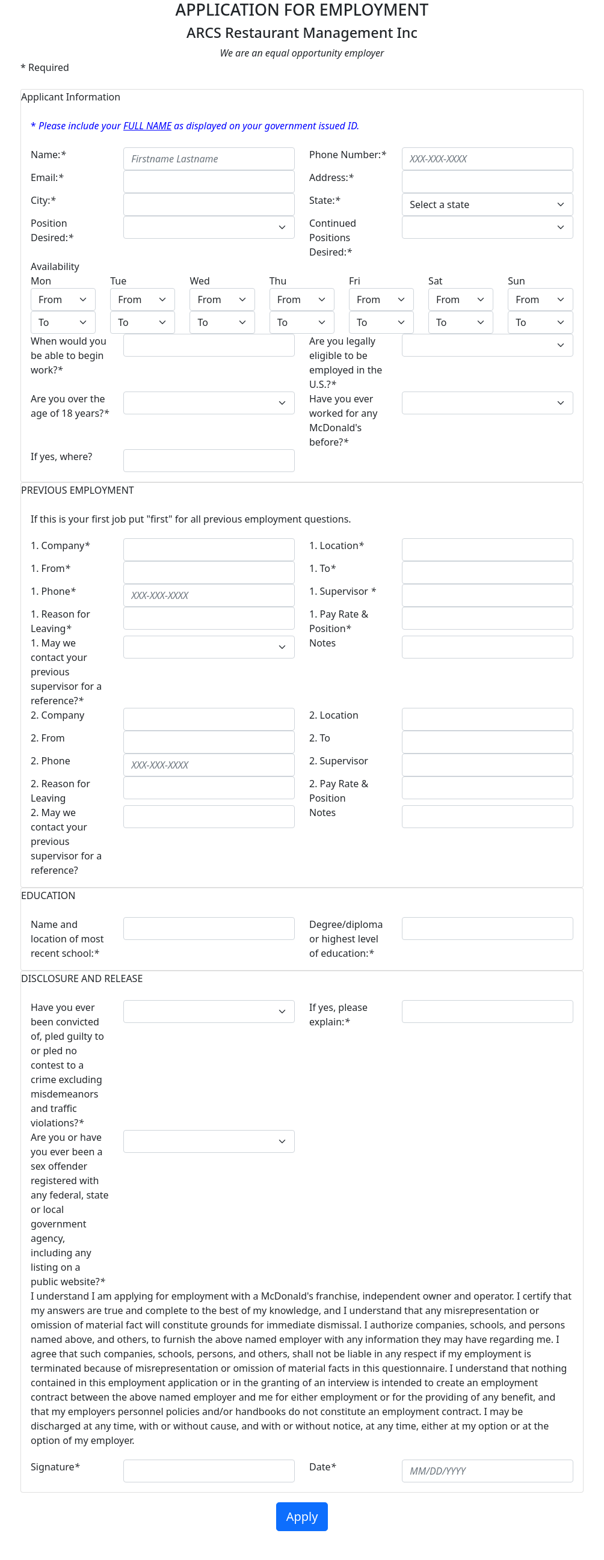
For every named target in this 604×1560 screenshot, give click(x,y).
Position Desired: (52, 230)
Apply (302, 1516)
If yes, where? (61, 456)
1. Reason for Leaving (60, 621)
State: (324, 200)
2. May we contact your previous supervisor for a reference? (66, 841)
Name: (48, 154)
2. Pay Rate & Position (338, 791)
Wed (199, 280)
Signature (55, 1466)
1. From (50, 568)
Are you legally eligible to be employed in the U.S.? (345, 362)
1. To (322, 568)
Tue (118, 280)
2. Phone (50, 760)
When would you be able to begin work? (68, 355)
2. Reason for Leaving (60, 791)
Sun (516, 280)
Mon (41, 280)
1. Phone (53, 591)
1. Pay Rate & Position (338, 621)
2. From (48, 738)
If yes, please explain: (338, 1014)
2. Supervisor (338, 760)
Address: (331, 177)
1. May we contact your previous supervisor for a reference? (66, 671)
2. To (319, 738)
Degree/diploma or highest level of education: (346, 939)
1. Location (336, 545)
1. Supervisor (342, 591)
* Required (44, 67)
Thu (278, 280)
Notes (322, 642)
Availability (55, 266)
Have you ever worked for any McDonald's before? (343, 420)
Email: (47, 177)
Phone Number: (347, 154)
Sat (435, 280)
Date (322, 1466)
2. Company (57, 715)
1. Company (60, 545)
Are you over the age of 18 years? (70, 406)
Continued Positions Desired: (332, 237)
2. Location (334, 715)
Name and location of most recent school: (67, 939)
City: (43, 200)
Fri (354, 280)
